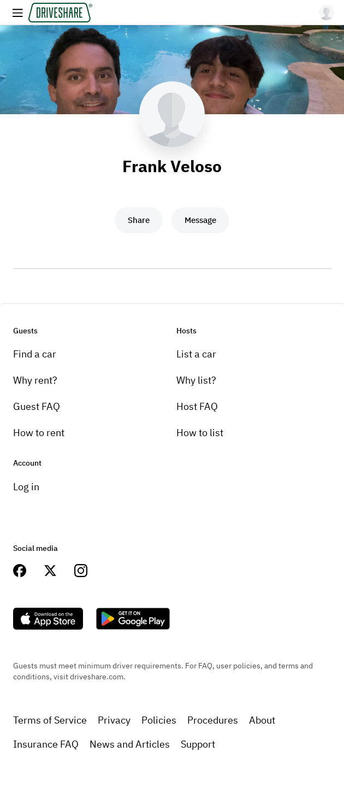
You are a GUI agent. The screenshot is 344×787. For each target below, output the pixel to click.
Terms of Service (50, 720)
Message (200, 220)
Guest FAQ (36, 406)
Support (198, 744)
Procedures (212, 720)
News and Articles (130, 744)
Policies (158, 720)
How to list (199, 432)
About (262, 720)
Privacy (114, 720)
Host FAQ (197, 406)
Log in (26, 486)
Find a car (34, 354)
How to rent (38, 432)
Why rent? (35, 380)
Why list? (196, 380)
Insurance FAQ (46, 744)
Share (139, 220)
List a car (196, 354)
